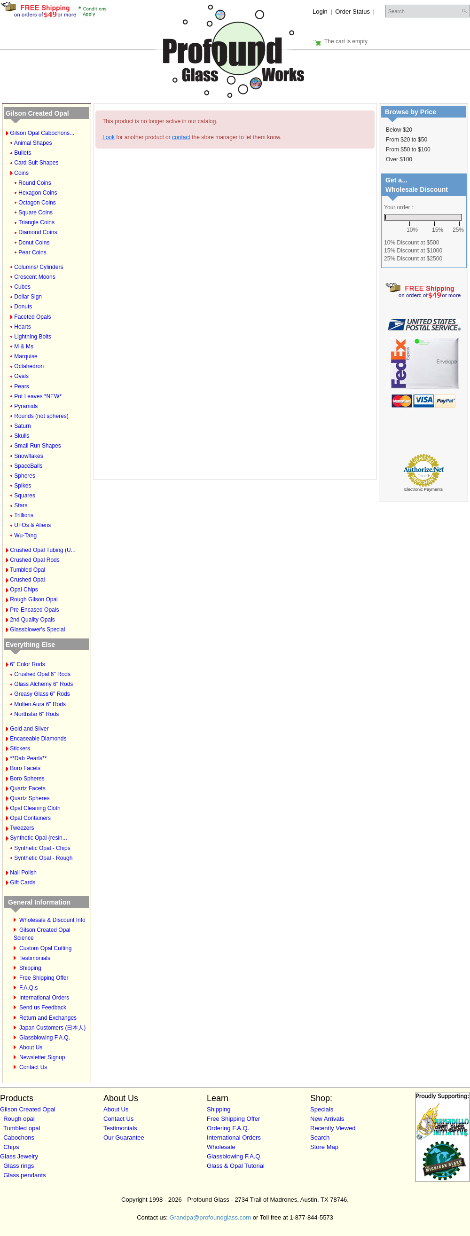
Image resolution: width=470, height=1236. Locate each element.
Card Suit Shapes (36, 162)
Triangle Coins (36, 222)
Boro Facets (25, 768)
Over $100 (399, 159)
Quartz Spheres (29, 798)
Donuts (23, 306)
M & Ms (23, 346)
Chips (11, 1146)
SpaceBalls (28, 466)
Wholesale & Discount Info (52, 920)
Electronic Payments (423, 489)
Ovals (21, 376)
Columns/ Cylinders (38, 267)
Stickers (20, 748)
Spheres (24, 475)
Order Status (352, 11)
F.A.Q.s (28, 987)
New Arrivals (327, 1118)
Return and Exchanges (48, 1018)
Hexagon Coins (37, 192)
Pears (21, 386)
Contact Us (33, 1067)
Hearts (22, 326)
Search (319, 1137)
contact (181, 137)
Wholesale (221, 1146)
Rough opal (19, 1118)
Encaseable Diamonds (38, 738)
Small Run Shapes (37, 445)
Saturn (22, 426)
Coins (21, 173)
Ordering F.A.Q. (228, 1128)
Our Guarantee (123, 1137)
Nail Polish (23, 872)
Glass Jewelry (19, 1156)
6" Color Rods (27, 664)
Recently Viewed (333, 1128)
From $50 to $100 (408, 149)
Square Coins (35, 212)
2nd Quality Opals (32, 619)
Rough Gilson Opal (33, 599)
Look (108, 137)
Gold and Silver (29, 728)
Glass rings (18, 1165)
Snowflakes (28, 456)
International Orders (44, 997)
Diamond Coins (37, 232)
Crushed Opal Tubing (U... (42, 550)
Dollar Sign (28, 296)
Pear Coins (32, 252)
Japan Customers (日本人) (52, 1027)
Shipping (30, 968)
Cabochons (18, 1137)
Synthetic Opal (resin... (38, 837)
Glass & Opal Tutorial (236, 1165)
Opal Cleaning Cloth (35, 808)
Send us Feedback (42, 1007)
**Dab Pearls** (28, 758)
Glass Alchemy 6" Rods (43, 684)
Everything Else (30, 644)
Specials (321, 1109)
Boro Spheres (27, 778)
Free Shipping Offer (44, 978)
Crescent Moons (34, 277)
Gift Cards (22, 882)
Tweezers (22, 828)
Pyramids (26, 406)
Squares (24, 495)
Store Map (324, 1146)
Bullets (22, 153)
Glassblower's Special (37, 629)
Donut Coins (33, 242)
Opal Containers (30, 818)
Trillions (23, 515)
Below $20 (399, 129)
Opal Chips (24, 589)
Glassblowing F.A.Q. (44, 1037)
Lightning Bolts (32, 336)
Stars (20, 505)
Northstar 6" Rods (36, 714)
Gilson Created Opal (37, 113)
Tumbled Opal (27, 570)
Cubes (22, 286)
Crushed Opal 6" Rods (42, 674)
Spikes (22, 485)
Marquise (25, 356)
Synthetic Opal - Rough (43, 858)
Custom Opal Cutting (45, 948)
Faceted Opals (32, 317)
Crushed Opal (27, 579)
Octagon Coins (36, 202)
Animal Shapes (33, 143)
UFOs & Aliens (32, 525)
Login (320, 11)
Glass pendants (24, 1175)
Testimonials (34, 958)
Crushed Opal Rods (34, 560)
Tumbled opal (21, 1128)
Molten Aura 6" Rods (40, 704)
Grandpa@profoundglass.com (210, 1217)
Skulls (21, 436)
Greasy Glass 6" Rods (42, 694)
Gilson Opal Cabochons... (42, 133)
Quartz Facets (27, 788)
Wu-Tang (25, 535)
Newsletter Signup (42, 1057)
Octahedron (29, 366)
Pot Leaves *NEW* (38, 396)
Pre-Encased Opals (34, 609)
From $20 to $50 (406, 139)
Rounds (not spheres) (41, 416)
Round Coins (34, 183)
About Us (30, 1047)
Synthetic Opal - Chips (42, 848)
